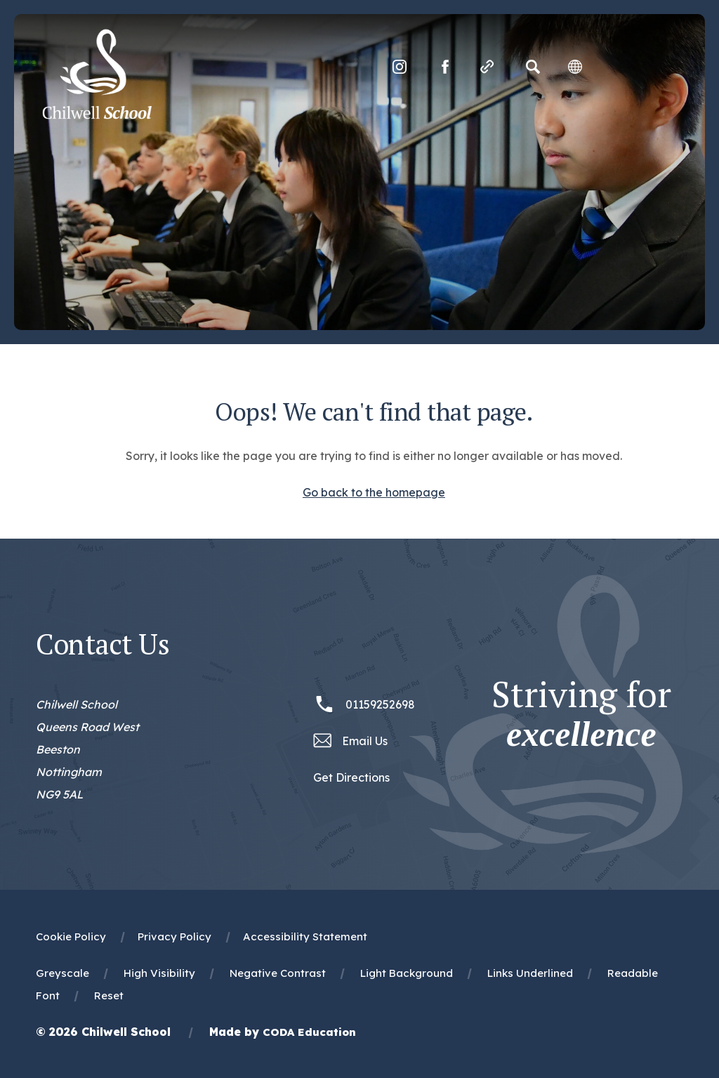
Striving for (581, 714)
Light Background (406, 973)
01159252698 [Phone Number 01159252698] (380, 704)
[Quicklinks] (487, 66)
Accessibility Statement (305, 936)
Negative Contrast (278, 973)
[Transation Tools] (575, 66)
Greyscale (62, 973)
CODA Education (309, 1032)
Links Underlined (530, 973)
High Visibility (159, 973)
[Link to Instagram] (399, 66)
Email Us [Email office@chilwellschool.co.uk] (365, 741)
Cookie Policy (71, 936)
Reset (109, 995)
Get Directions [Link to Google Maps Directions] (351, 777)
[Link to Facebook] (445, 66)
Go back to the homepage (374, 492)
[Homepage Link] (97, 115)
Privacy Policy (174, 936)
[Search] (532, 66)
